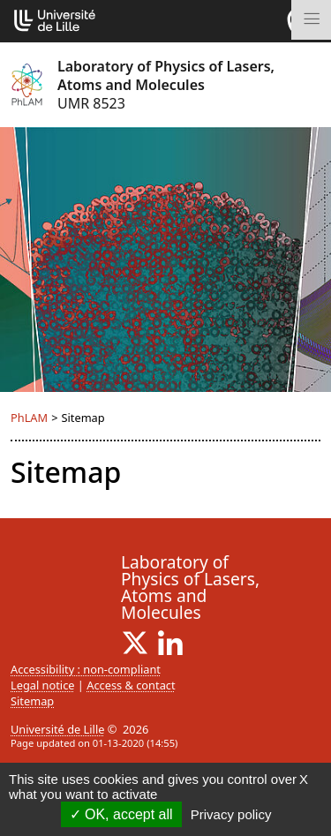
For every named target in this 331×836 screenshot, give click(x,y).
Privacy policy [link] (231, 814)
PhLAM (29, 418)
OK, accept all (121, 814)
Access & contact (131, 685)
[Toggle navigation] (311, 20)
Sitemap (32, 701)
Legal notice (43, 685)
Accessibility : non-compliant (86, 669)
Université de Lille (57, 729)
